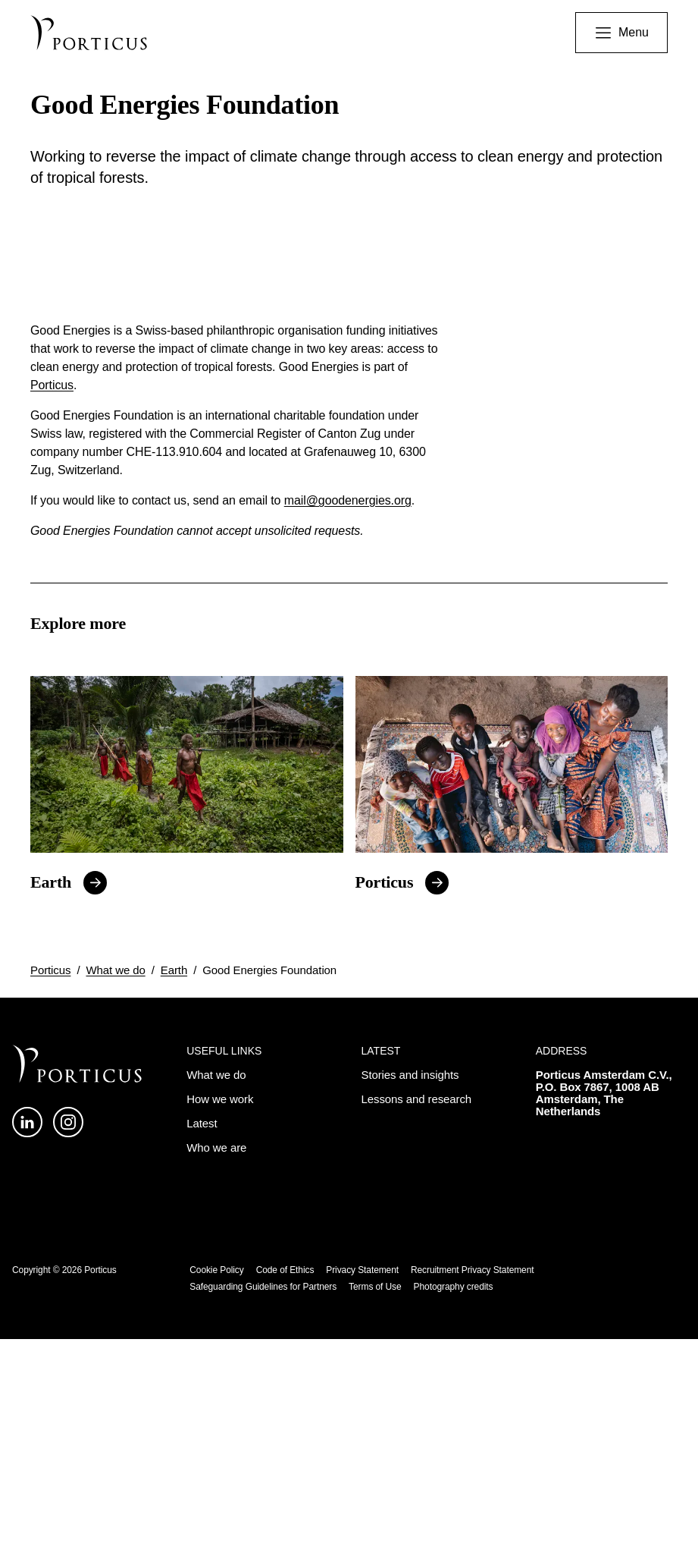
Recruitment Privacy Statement (472, 1484)
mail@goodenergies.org (348, 715)
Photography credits (453, 1500)
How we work (219, 1312)
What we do (115, 1183)
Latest (201, 1337)
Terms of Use (375, 1500)
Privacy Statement (362, 1484)
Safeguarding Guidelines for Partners (262, 1500)
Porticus (52, 599)
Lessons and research (417, 1312)
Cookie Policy (216, 1484)
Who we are (216, 1361)
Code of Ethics (285, 1484)
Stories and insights (410, 1288)
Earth (50, 1096)
